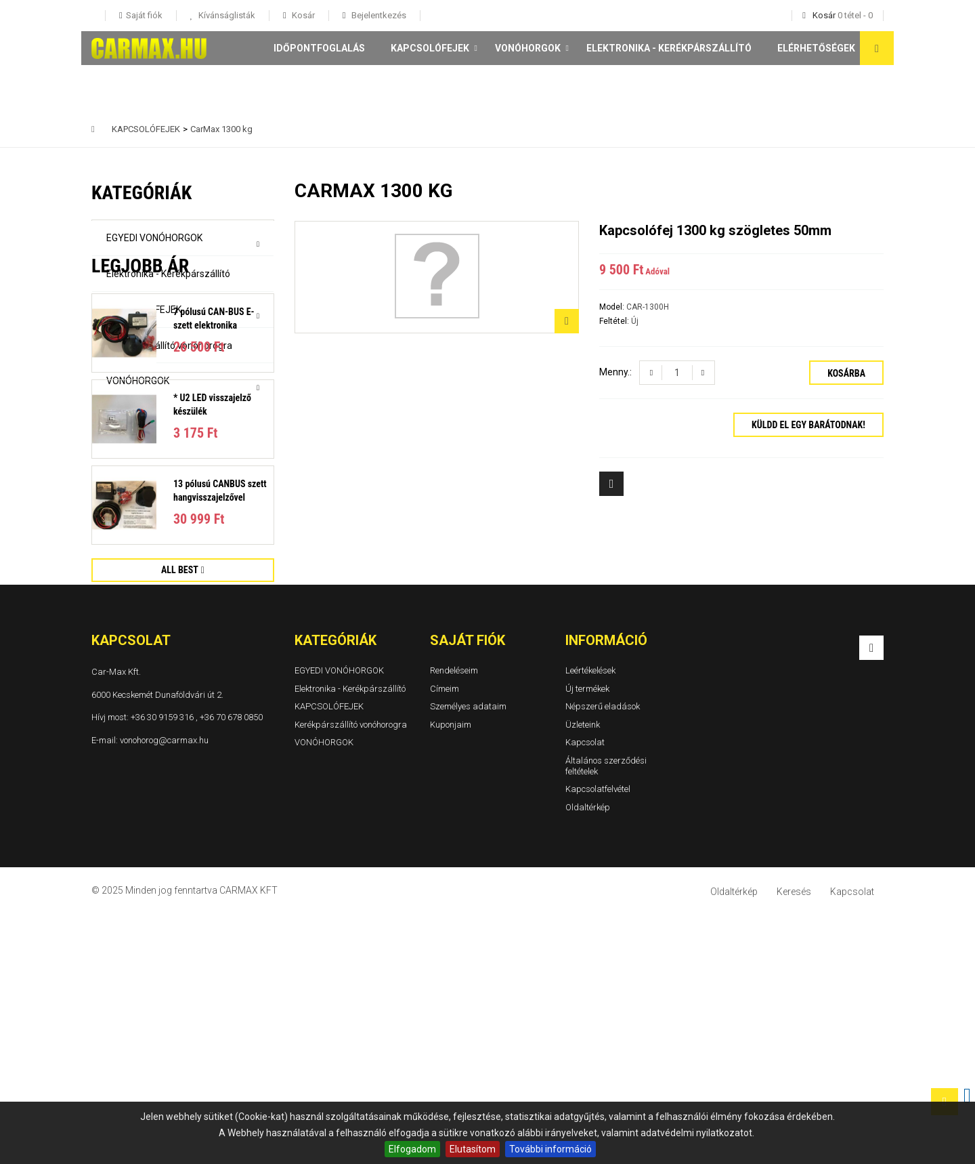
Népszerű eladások (602, 956)
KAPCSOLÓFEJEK (430, 48)
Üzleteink (582, 975)
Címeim (444, 938)
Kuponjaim (450, 975)
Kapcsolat (585, 992)
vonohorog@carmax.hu (164, 989)
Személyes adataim (468, 956)
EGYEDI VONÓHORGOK (154, 237)
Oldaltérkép (587, 1057)
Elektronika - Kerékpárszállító (669, 48)
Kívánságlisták (225, 15)
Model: (612, 307)
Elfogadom (412, 1149)
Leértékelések (590, 920)
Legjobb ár (140, 444)
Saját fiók (467, 890)
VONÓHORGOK (528, 48)
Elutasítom (473, 1149)
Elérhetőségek (816, 48)
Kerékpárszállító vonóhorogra (169, 345)
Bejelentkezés (377, 15)
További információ (550, 1149)
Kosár (302, 15)
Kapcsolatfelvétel (597, 1039)
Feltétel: (615, 321)
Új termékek (587, 938)
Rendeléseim (454, 920)
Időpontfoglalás (319, 48)
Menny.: (615, 372)
